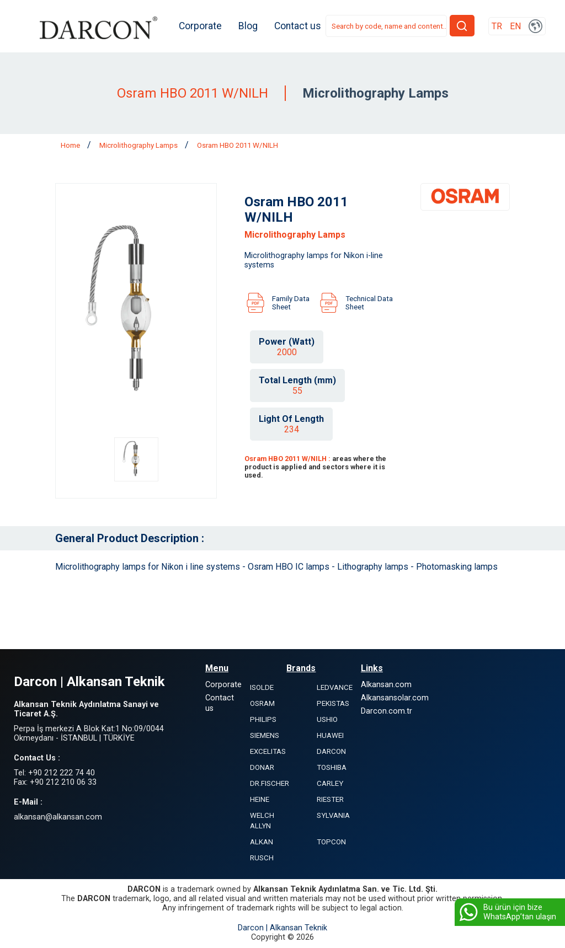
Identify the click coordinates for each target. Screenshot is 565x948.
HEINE (259, 800)
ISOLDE (262, 688)
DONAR (262, 768)
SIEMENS (264, 736)
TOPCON (331, 842)
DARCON (331, 752)
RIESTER (330, 800)
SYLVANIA (333, 816)
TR (497, 27)
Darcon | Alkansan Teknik (282, 928)
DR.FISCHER (269, 784)
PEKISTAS (333, 704)
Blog (250, 26)
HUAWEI (330, 736)
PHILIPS (263, 720)
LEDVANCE (335, 688)
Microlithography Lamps (139, 146)
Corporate (202, 26)
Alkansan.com (386, 685)
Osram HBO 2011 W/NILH (237, 146)
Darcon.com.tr (386, 711)
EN (515, 27)
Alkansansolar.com (395, 698)
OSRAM (262, 704)
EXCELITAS (268, 752)
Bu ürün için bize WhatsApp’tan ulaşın (506, 912)
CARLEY (330, 784)
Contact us (299, 26)
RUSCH (262, 858)
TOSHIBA (332, 768)
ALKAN (261, 842)
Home (71, 146)
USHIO (327, 720)
